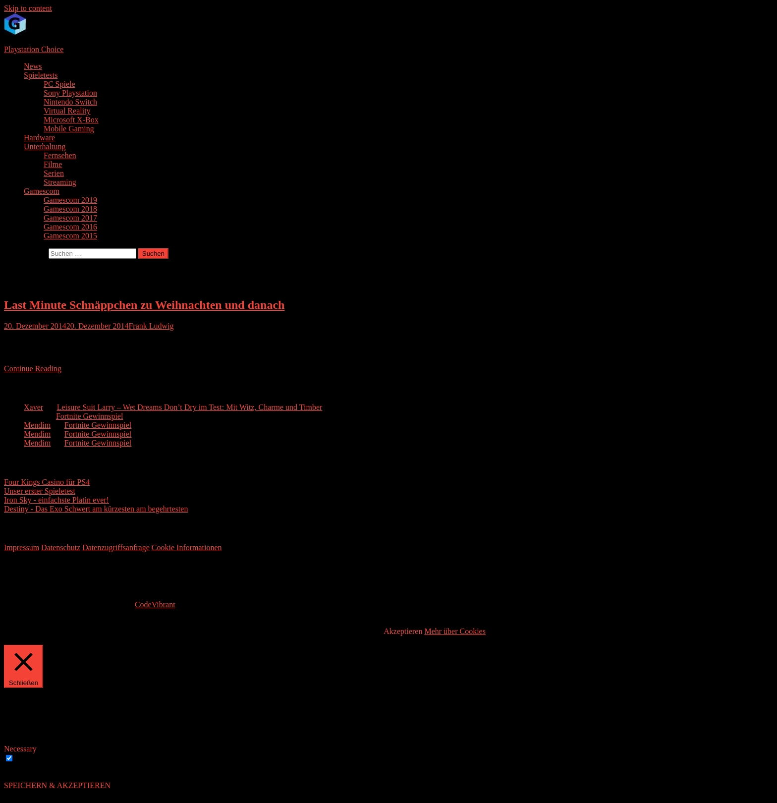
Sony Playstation (70, 93)
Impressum (21, 547)
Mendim (37, 425)
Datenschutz (60, 547)
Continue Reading (32, 368)
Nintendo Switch (70, 102)
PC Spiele (59, 84)
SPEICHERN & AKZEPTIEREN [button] (57, 785)
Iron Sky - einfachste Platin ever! (56, 500)
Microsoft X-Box (71, 119)
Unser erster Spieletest (39, 491)
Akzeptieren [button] (403, 631)
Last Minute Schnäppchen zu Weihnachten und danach (144, 304)
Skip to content (28, 8)
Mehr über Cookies (455, 631)
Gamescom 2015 (70, 235)
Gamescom (41, 191)
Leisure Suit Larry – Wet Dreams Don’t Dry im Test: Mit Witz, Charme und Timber (190, 407)
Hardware (39, 137)
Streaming (60, 182)
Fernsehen (60, 155)
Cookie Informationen (187, 547)
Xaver (33, 407)
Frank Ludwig (150, 326)
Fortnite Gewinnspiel (89, 416)
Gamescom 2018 (70, 209)
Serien (54, 173)
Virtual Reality (67, 111)
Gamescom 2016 (70, 227)
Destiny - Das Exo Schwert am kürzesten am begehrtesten (96, 509)
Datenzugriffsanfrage (116, 547)
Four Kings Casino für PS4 (47, 482)
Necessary (32, 758)
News (33, 66)
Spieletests (40, 75)
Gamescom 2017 (70, 218)
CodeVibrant (155, 604)
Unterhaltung (44, 146)
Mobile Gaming (69, 128)
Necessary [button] (20, 749)
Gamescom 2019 (70, 200)
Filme (53, 164)
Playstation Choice (33, 49)
